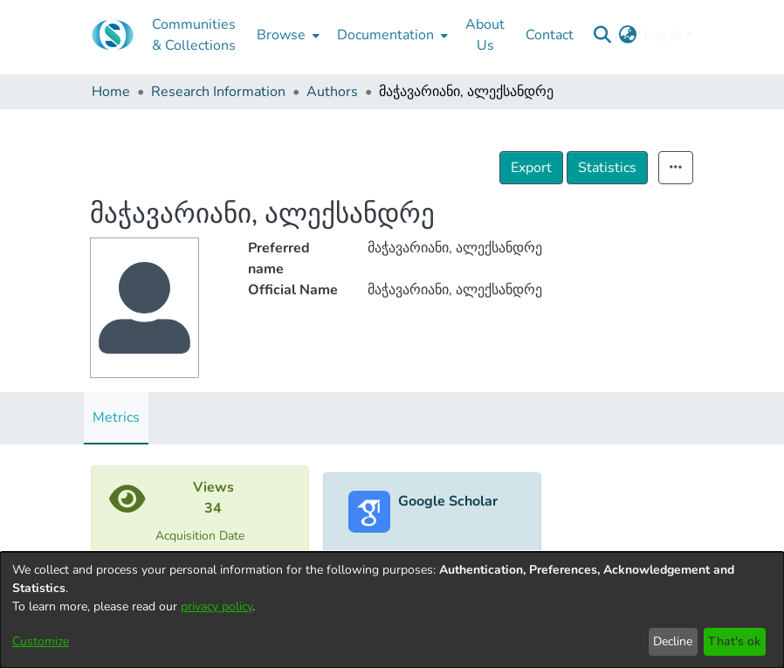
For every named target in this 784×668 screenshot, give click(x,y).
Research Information (218, 91)
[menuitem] (286, 35)
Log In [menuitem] (662, 35)
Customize (40, 641)
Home (111, 91)
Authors (332, 91)
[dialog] (392, 610)
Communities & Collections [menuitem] (194, 35)
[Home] (112, 35)
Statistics (607, 167)
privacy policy (216, 606)
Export (531, 167)
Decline (672, 641)
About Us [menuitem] (485, 35)
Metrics (116, 417)
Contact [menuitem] (550, 35)
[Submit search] (602, 34)
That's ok (734, 641)
